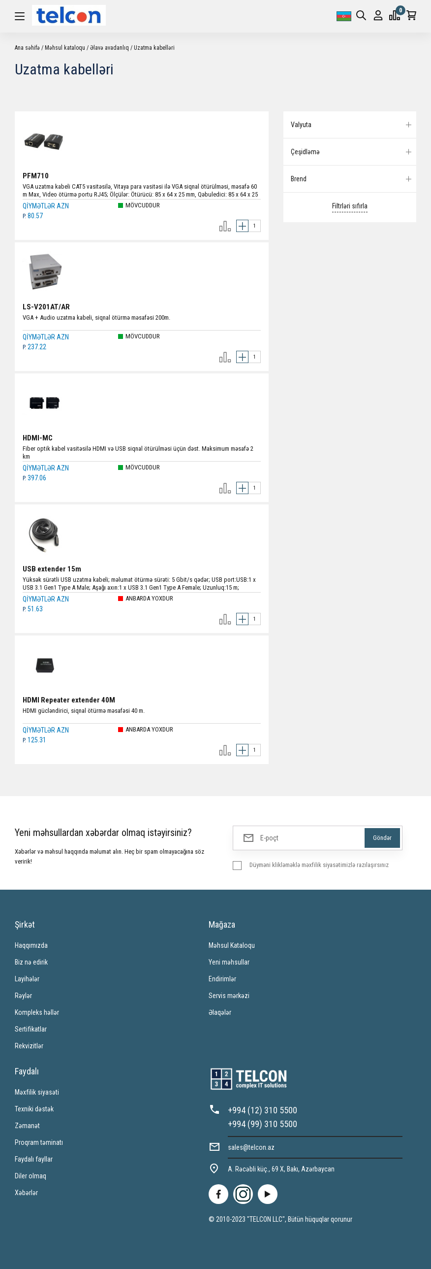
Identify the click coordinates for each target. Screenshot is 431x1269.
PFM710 (36, 175)
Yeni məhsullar (229, 962)
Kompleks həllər (37, 1012)
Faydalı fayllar (34, 1159)
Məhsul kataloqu (65, 47)
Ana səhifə (27, 47)
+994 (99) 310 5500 (262, 1124)
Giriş (378, 15)
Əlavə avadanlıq (109, 47)
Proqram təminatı (39, 1142)
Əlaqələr (220, 1012)
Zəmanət (27, 1126)
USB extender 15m (52, 569)
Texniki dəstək (34, 1109)
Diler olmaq (30, 1176)
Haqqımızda (31, 945)
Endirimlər (222, 979)
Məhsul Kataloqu (232, 945)
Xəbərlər (26, 1193)
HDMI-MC (38, 438)
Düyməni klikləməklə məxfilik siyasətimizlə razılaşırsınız (319, 864)
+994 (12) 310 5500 (262, 1110)
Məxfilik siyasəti (37, 1092)
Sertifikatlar (31, 1029)
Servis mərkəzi (229, 996)
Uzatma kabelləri (154, 47)
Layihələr (27, 979)
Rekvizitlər (29, 1046)
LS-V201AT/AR (46, 306)
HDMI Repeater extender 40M (69, 700)
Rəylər (23, 996)
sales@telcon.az (251, 1147)
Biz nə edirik (31, 962)
